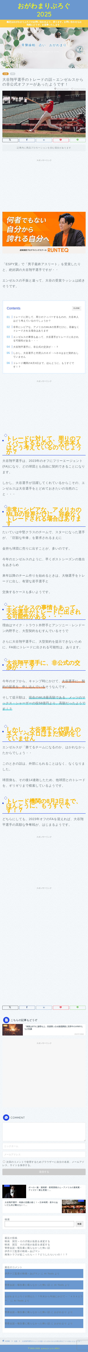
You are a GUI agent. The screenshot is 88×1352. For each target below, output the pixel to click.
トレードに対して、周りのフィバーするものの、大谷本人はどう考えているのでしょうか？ (46, 319)
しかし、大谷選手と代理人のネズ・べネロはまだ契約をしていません (46, 355)
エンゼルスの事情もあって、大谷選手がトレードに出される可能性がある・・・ (46, 339)
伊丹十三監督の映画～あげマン (22, 1251)
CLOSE (77, 308)
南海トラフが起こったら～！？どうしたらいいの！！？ (36, 1254)
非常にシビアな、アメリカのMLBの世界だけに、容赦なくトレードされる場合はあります (46, 329)
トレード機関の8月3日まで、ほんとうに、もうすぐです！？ (43, 365)
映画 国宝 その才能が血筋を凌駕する (27, 1244)
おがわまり (60, 1312)
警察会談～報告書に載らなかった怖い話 (27, 1247)
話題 (5, 74)
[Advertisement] (44, 185)
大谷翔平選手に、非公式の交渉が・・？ (36, 346)
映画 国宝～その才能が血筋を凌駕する (27, 1241)
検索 (7, 1219)
